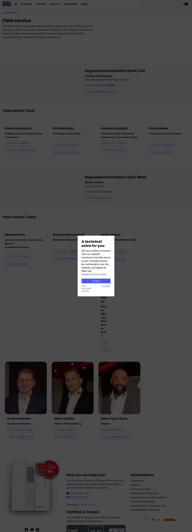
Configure (106, 286)
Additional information (94, 274)
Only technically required (86, 288)
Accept (96, 280)
